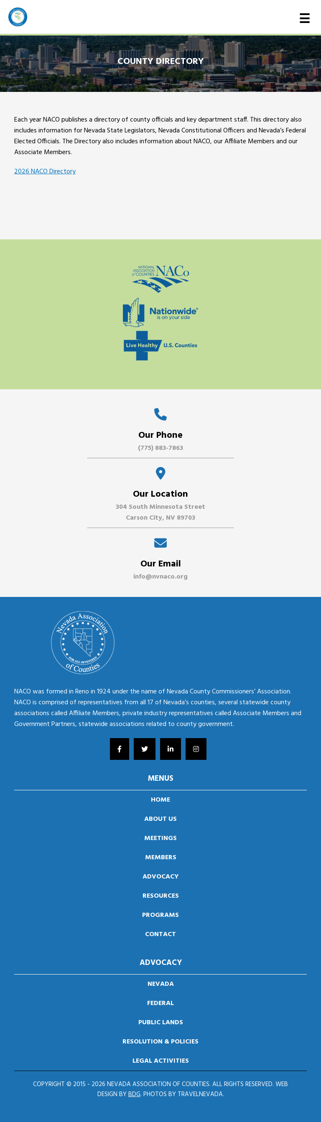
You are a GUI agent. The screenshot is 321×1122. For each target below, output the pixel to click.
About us (160, 819)
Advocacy (160, 876)
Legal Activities (160, 1061)
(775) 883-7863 (160, 448)
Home (160, 800)
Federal (160, 1003)
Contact (160, 934)
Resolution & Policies (160, 1041)
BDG (134, 1094)
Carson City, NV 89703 (160, 518)
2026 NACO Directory (45, 171)
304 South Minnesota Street (160, 507)
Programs (160, 915)
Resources (161, 896)
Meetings (160, 838)
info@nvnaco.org (160, 576)
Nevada (161, 984)
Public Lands (160, 1022)
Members (160, 857)
